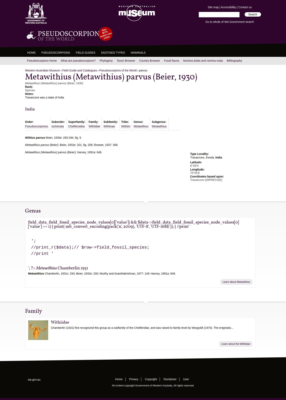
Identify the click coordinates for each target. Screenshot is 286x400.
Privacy (133, 379)
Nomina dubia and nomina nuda (203, 60)
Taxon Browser (126, 60)
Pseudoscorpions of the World (118, 70)
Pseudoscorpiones (36, 126)
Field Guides (85, 52)
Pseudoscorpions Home (42, 60)
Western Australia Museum (36, 13)
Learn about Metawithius (236, 282)
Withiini (125, 126)
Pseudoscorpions (56, 52)
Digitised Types (113, 52)
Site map (213, 7)
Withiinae (109, 126)
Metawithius (141, 126)
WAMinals (138, 52)
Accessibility (228, 7)
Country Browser (149, 60)
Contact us (245, 7)
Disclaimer (169, 379)
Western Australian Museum (136, 13)
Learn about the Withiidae (235, 344)
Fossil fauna (171, 60)
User (186, 379)
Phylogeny (106, 60)
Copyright (151, 379)
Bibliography (234, 60)
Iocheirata (58, 126)
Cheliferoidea (76, 126)
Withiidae (94, 126)
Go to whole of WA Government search (229, 21)
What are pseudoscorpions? (78, 60)
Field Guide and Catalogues (79, 70)
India (30, 109)
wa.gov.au (34, 379)
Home (31, 52)
